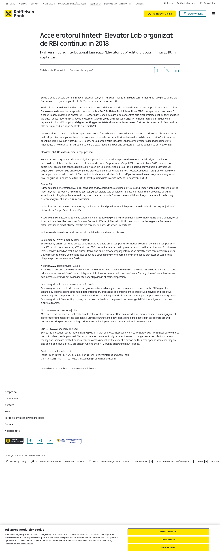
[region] (110, 539)
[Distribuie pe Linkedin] (177, 70)
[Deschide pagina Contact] (186, 3)
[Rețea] (8, 411)
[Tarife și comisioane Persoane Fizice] (24, 418)
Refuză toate (168, 539)
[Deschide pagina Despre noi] (95, 3)
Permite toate (168, 547)
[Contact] (9, 405)
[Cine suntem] (12, 398)
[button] (213, 13)
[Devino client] (192, 14)
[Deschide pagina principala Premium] (23, 3)
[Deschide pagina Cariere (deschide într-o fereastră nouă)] (139, 3)
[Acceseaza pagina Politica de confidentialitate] (104, 461)
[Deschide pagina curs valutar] (207, 3)
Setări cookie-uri (168, 531)
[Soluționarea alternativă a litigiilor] (175, 461)
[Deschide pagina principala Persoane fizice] (10, 3)
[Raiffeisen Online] (160, 14)
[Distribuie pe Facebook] (157, 70)
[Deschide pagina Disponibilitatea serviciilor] (118, 3)
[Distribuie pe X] (167, 70)
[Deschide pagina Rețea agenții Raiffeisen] (168, 3)
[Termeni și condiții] (16, 461)
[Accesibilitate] (12, 431)
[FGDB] (203, 461)
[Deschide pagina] (35, 3)
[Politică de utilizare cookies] (46, 461)
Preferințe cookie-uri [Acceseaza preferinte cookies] (74, 461)
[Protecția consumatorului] (138, 461)
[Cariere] (9, 424)
